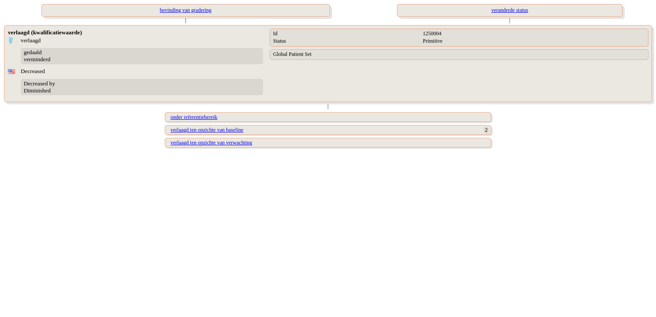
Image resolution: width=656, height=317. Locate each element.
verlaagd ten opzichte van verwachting (211, 143)
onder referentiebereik (193, 117)
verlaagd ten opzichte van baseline (206, 130)
